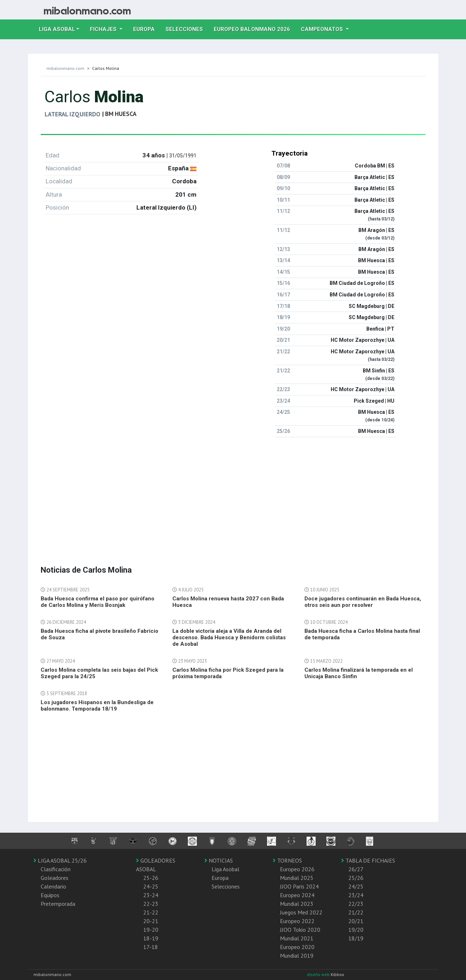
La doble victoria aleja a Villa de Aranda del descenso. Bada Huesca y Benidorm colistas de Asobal (229, 637)
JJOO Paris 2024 (299, 886)
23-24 (150, 895)
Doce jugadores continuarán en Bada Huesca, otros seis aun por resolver (362, 601)
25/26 (355, 877)
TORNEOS (287, 860)
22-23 (150, 903)
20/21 (355, 921)
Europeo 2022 (297, 921)
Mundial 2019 (296, 955)
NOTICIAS (218, 860)
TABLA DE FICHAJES (368, 860)
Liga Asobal (225, 869)
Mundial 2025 (296, 877)
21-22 (150, 912)
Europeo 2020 (297, 946)
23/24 (355, 895)
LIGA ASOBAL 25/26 (60, 860)
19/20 (355, 929)
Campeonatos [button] (322, 29)
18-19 (150, 938)
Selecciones (187, 28)
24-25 (150, 886)
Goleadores (54, 877)
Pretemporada (58, 903)
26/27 (355, 869)
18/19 (355, 938)
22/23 (355, 903)
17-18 (150, 946)
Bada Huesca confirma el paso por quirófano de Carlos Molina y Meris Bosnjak (97, 601)
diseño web (319, 974)
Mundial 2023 (296, 903)
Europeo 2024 (297, 895)
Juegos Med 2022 (301, 912)
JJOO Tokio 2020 (300, 929)
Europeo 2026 (297, 869)
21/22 (355, 912)
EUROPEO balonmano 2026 (254, 28)
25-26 (150, 877)
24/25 (355, 886)
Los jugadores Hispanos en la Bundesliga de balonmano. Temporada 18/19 (97, 705)
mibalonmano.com (65, 68)
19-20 (150, 929)
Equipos (50, 895)
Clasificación (56, 869)
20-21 (150, 921)
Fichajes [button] (104, 29)
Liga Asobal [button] (57, 29)
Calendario (53, 886)
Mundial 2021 (296, 938)
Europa (146, 28)
